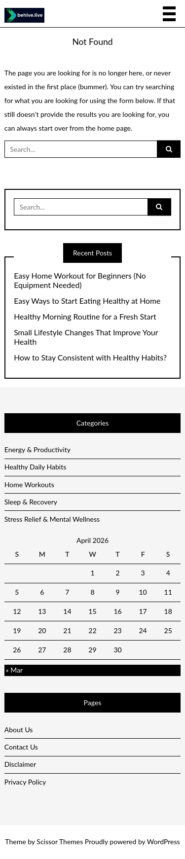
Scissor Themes (60, 841)
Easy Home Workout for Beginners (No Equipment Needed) (80, 280)
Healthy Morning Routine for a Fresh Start (85, 316)
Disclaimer (20, 764)
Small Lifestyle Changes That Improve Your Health (86, 337)
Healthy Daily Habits (35, 467)
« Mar (14, 670)
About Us (18, 729)
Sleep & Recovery (30, 502)
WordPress (163, 841)
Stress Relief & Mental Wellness (52, 519)
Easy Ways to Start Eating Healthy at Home (87, 300)
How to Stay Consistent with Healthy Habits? (90, 357)
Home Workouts (29, 484)
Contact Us (21, 747)
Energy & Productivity (37, 449)
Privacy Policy (25, 782)
